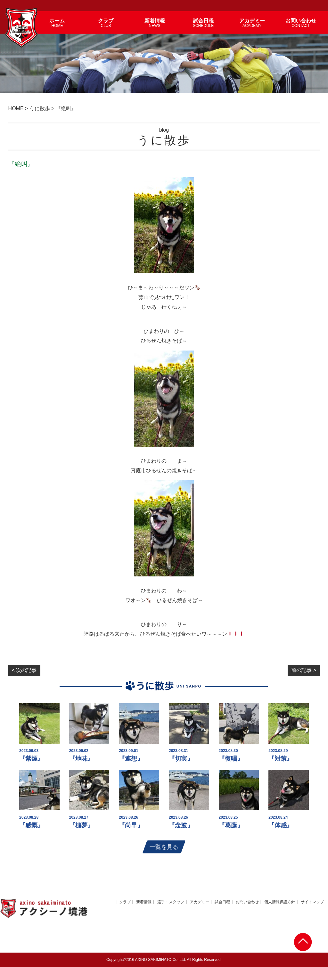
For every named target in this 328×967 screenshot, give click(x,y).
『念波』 (181, 825)
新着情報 (144, 902)
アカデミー (199, 902)
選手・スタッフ (170, 902)
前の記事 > (303, 670)
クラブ (125, 902)
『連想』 (131, 758)
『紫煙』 (31, 758)
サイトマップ (312, 902)
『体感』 (280, 825)
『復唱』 (231, 758)
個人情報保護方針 (279, 902)
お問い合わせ (247, 902)
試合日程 (222, 902)
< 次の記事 (24, 670)
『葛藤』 (231, 825)
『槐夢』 (81, 825)
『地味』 (81, 758)
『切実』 (181, 758)
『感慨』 (31, 825)
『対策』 (280, 758)
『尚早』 (131, 825)
